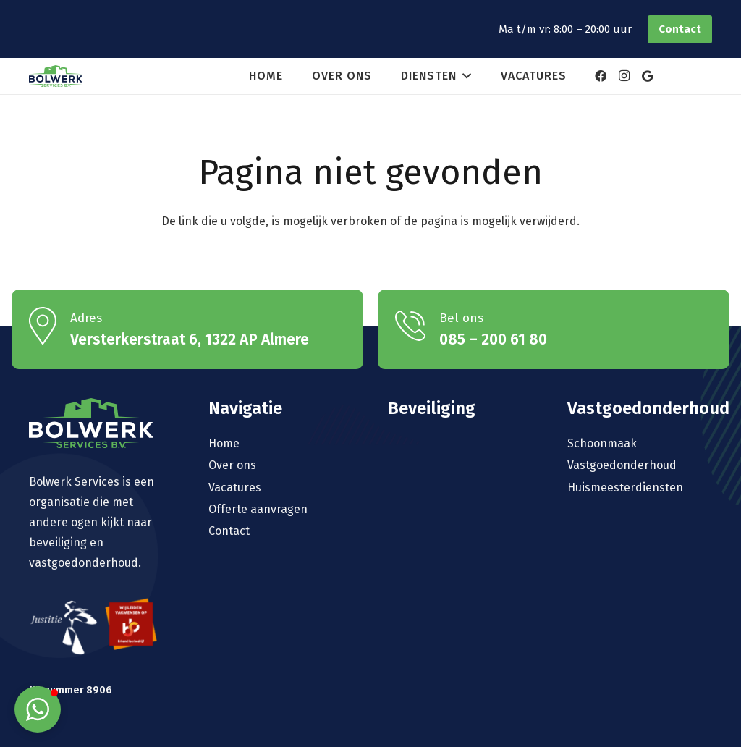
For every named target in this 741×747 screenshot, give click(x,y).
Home (224, 443)
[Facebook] (600, 76)
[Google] (647, 76)
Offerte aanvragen (258, 509)
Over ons (232, 465)
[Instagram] (623, 76)
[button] (464, 76)
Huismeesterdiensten (625, 487)
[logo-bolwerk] (55, 76)
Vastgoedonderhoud (622, 465)
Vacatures (234, 487)
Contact (229, 531)
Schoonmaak (602, 443)
